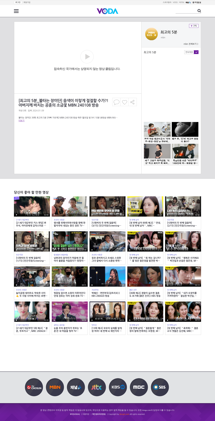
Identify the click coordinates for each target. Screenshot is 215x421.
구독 (194, 26)
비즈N (181, 2)
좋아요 (124, 102)
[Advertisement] (78, 134)
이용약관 (86, 414)
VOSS (175, 2)
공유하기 (133, 102)
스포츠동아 (167, 2)
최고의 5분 (169, 32)
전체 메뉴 (16, 11)
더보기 (21, 121)
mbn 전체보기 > (191, 44)
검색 (199, 11)
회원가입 (27, 2)
